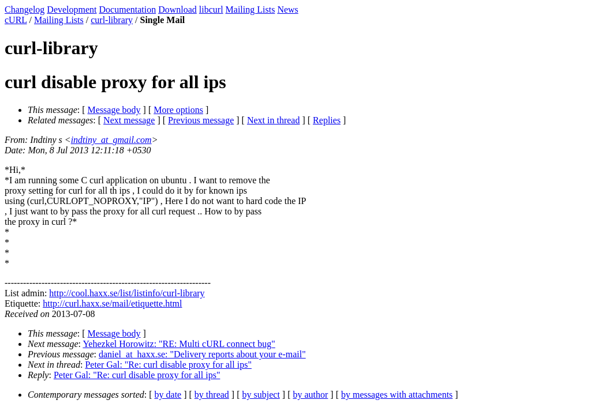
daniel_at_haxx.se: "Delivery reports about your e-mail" (202, 354)
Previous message (201, 120)
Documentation (127, 9)
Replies (327, 120)
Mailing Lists (250, 9)
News (287, 9)
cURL (16, 20)
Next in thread (273, 120)
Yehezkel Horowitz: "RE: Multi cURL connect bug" (179, 344)
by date (168, 394)
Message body (114, 110)
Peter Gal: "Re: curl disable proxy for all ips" (168, 364)
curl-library (112, 20)
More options (178, 110)
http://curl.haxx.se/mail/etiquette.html (112, 303)
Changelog (24, 9)
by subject (261, 394)
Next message (129, 120)
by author (310, 394)
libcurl (211, 9)
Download (177, 9)
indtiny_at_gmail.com (111, 140)
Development (71, 9)
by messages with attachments (396, 394)
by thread (211, 394)
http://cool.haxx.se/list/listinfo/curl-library (126, 293)
